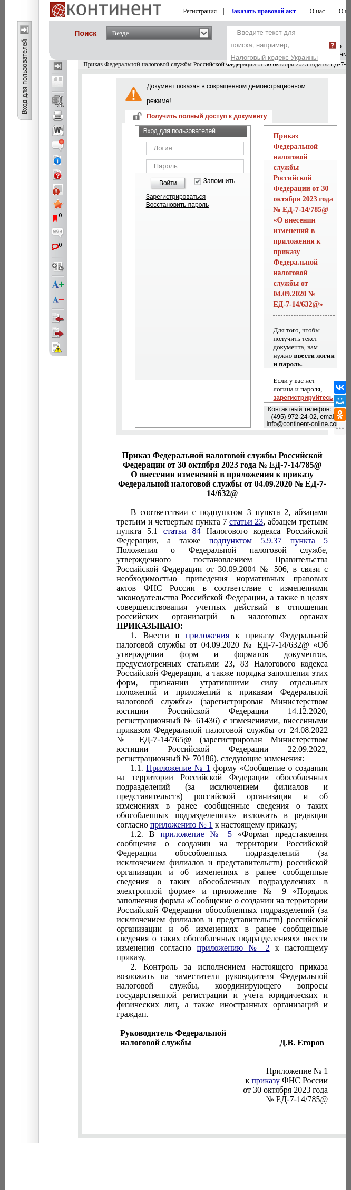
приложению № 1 (181, 824)
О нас (317, 11)
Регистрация (200, 11)
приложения (207, 635)
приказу (265, 1080)
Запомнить (219, 181)
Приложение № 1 (178, 767)
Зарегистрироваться (176, 196)
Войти (168, 183)
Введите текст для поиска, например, (274, 45)
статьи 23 (246, 521)
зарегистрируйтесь (303, 397)
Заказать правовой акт (263, 11)
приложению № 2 (233, 947)
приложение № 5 (196, 834)
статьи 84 (182, 531)
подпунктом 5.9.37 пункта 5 (268, 540)
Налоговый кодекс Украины (274, 58)
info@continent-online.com (304, 424)
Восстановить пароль (177, 204)
